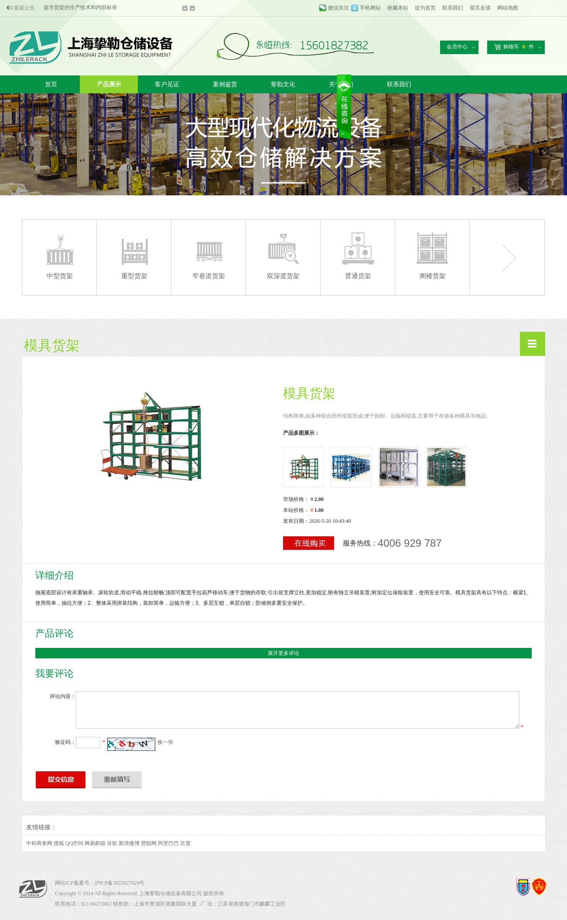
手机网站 (370, 8)
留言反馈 (480, 8)
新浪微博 (129, 843)
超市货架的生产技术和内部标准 (80, 8)
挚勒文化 (283, 84)
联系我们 (452, 8)
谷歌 (112, 843)
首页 (51, 84)
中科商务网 (39, 843)
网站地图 (507, 8)
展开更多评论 (283, 653)
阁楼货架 (433, 276)
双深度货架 (283, 276)
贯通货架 (358, 276)
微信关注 (338, 8)
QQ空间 (74, 843)
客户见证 (167, 84)
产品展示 (109, 84)
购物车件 (514, 47)
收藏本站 (397, 8)
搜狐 (59, 843)
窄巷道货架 (208, 276)
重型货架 (134, 276)
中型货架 (60, 276)
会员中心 (457, 47)
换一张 (165, 742)
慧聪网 (149, 843)
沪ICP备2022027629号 (120, 883)
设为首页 (425, 8)
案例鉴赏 (225, 84)
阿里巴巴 (168, 843)
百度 (185, 843)
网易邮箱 (95, 843)
